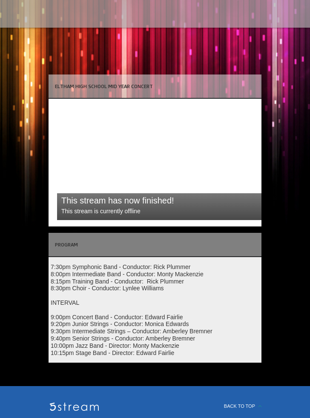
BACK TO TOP (239, 406)
